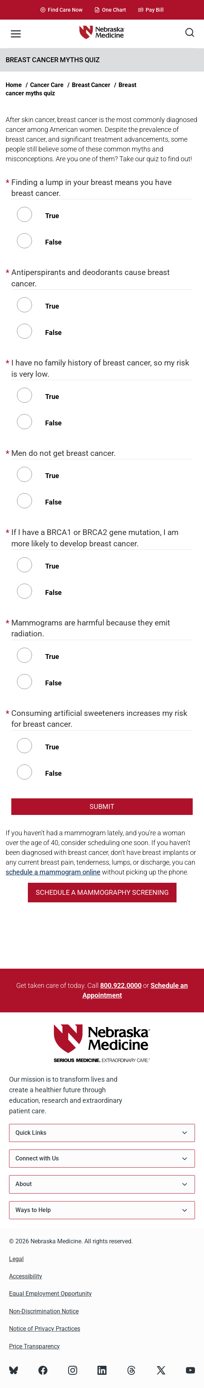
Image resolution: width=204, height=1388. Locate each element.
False (53, 242)
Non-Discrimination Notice (44, 1311)
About (102, 1184)
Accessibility (25, 1276)
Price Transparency (34, 1346)
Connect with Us (102, 1159)
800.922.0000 (121, 985)
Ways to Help (102, 1210)
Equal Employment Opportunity (50, 1293)
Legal (16, 1259)
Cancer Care (47, 85)
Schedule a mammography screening (102, 892)
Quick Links (102, 1133)
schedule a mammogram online (53, 872)
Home (14, 85)
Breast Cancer (91, 85)
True (52, 216)
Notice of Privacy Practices (44, 1328)
